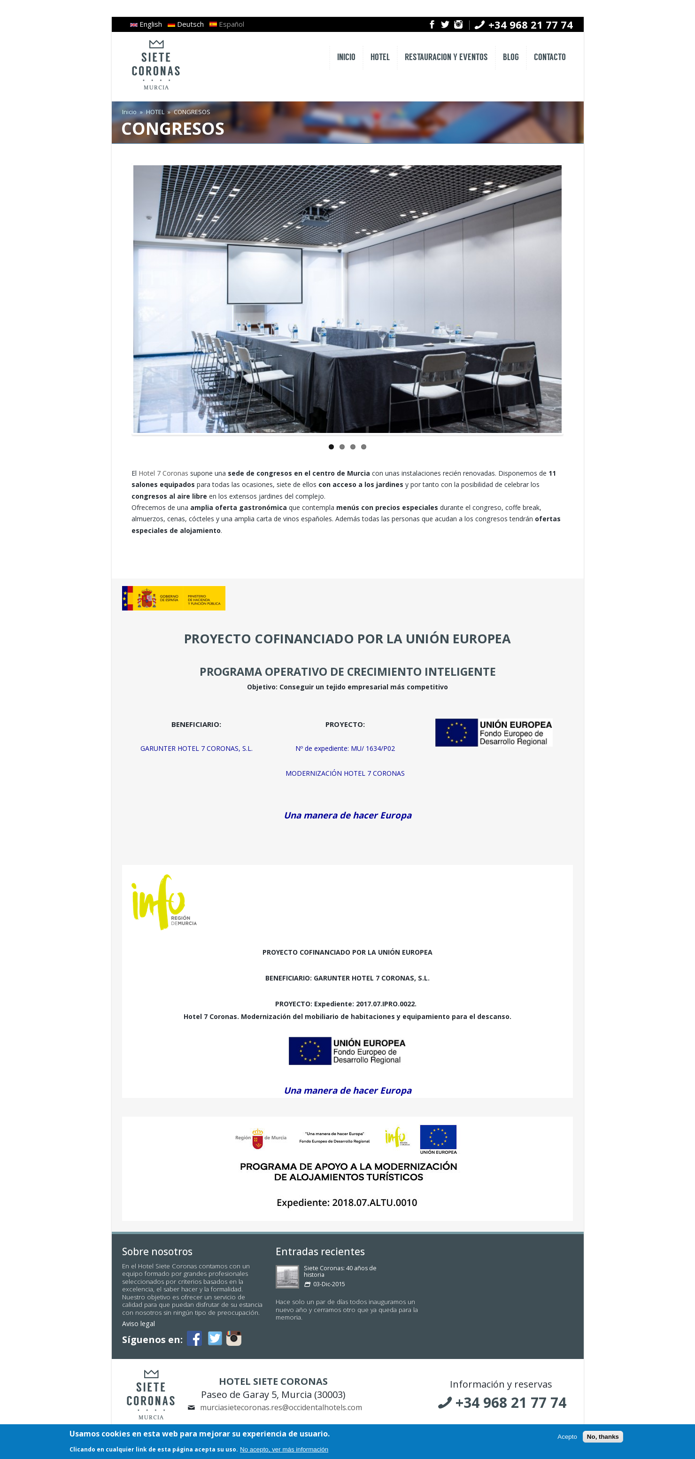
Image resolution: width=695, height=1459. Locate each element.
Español (226, 24)
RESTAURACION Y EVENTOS (446, 57)
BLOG (511, 57)
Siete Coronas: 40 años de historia (340, 1271)
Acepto (567, 1437)
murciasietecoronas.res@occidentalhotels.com (281, 1407)
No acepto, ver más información (284, 1450)
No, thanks (603, 1437)
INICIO (346, 57)
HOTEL (380, 57)
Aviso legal (138, 1323)
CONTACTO (550, 57)
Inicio (129, 112)
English (146, 24)
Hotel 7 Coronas (163, 473)
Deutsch (186, 24)
